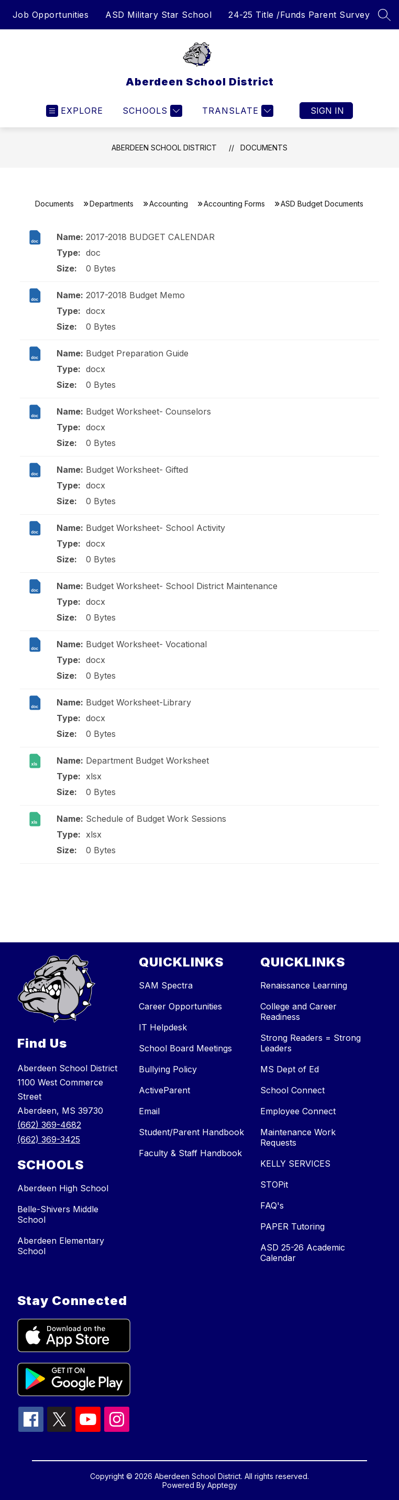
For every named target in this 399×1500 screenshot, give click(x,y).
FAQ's (272, 1205)
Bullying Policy (168, 1069)
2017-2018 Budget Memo (135, 295)
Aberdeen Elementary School (60, 1245)
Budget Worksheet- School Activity (155, 528)
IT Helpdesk (163, 1027)
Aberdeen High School (62, 1188)
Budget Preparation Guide (137, 353)
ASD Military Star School (158, 14)
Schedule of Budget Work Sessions (156, 818)
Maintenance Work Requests (298, 1137)
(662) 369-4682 (49, 1124)
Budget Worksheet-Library (138, 702)
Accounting (168, 203)
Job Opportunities (51, 14)
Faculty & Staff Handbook (190, 1153)
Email (149, 1111)
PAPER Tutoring (292, 1226)
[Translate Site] (236, 110)
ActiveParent (164, 1090)
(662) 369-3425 (48, 1139)
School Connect (292, 1090)
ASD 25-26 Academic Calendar (302, 1252)
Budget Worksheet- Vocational (146, 644)
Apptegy (222, 1485)
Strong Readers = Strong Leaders (310, 1042)
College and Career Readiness (298, 1011)
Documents (263, 147)
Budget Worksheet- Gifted (137, 469)
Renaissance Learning (303, 985)
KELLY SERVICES (295, 1163)
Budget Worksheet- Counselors (148, 411)
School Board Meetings (185, 1048)
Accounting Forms (234, 203)
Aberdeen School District (164, 147)
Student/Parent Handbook (191, 1132)
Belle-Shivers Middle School (57, 1214)
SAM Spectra (166, 985)
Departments (112, 203)
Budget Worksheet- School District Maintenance (182, 586)
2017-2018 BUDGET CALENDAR (150, 237)
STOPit (274, 1184)
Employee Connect (298, 1111)
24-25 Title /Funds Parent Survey (299, 14)
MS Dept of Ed (289, 1069)
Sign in (327, 110)
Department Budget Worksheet (147, 760)
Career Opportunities (180, 1006)
